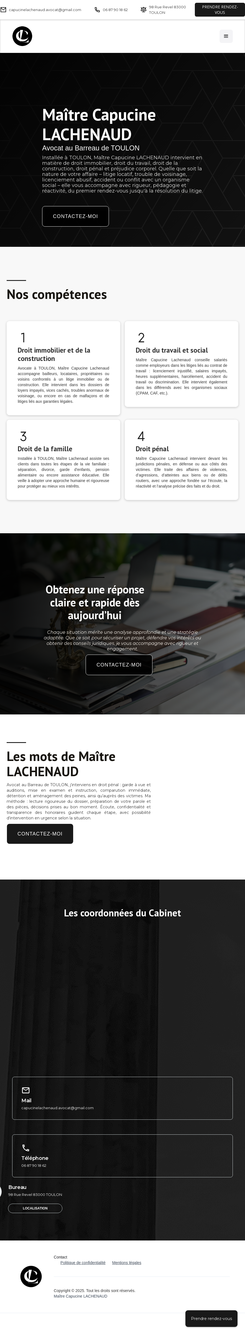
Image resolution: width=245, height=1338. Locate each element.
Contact (60, 1257)
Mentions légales (126, 1262)
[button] (226, 36)
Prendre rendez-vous (211, 1318)
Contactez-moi (75, 216)
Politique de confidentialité (83, 1262)
